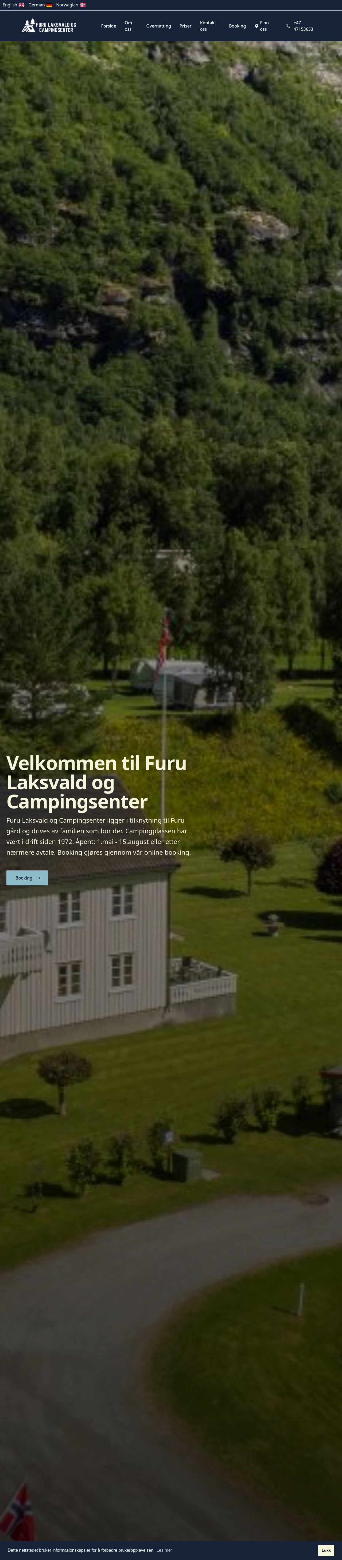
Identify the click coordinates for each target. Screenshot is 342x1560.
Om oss (128, 26)
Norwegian (71, 5)
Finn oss (261, 26)
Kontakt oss (208, 26)
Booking (237, 26)
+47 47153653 (299, 26)
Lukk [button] (326, 1550)
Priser (186, 26)
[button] (27, 877)
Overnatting (158, 26)
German (40, 5)
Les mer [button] (164, 1550)
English (14, 5)
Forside (108, 26)
